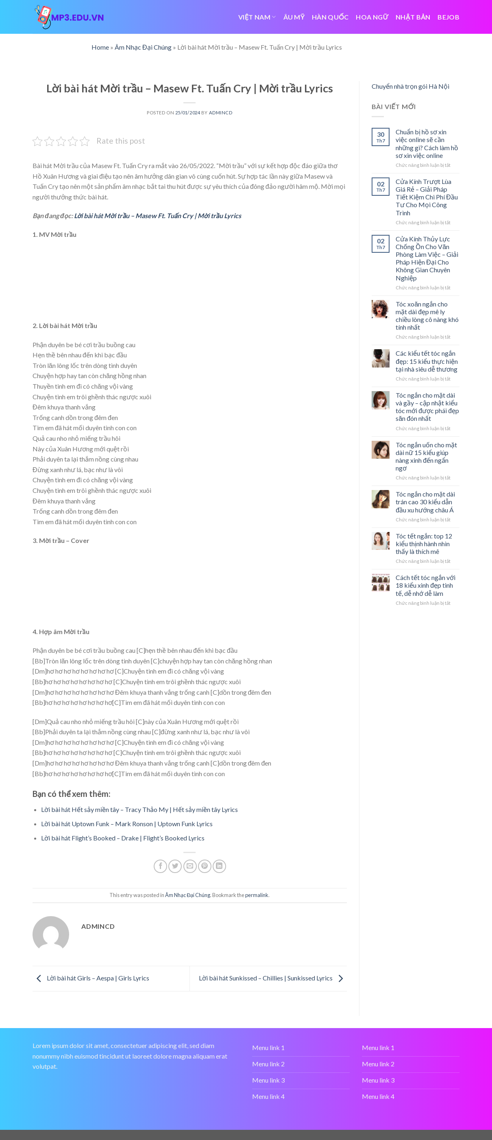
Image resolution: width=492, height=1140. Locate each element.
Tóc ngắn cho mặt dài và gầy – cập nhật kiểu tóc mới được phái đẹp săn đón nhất (427, 406)
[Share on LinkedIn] (219, 866)
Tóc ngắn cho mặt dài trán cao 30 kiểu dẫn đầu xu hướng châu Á (425, 501)
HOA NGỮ (372, 17)
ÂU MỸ (294, 17)
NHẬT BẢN (413, 17)
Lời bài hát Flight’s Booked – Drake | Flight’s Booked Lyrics (123, 838)
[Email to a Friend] (190, 866)
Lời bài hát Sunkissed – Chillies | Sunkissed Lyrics (273, 978)
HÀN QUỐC (330, 17)
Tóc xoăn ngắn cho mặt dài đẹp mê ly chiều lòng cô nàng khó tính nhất (427, 315)
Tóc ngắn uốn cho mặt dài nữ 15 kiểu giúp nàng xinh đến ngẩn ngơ (426, 456)
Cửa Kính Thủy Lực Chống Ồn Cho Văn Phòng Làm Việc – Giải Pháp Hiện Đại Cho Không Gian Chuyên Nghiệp (427, 258)
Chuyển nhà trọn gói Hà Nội (410, 86)
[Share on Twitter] (175, 866)
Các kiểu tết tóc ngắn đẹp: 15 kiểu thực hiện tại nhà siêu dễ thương (427, 360)
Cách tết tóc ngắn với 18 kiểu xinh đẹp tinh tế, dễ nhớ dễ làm (425, 585)
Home (100, 47)
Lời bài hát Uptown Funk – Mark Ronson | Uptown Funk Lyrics (127, 823)
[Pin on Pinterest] (204, 866)
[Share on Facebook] (160, 866)
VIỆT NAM (257, 17)
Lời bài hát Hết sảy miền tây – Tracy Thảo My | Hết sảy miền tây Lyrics (139, 809)
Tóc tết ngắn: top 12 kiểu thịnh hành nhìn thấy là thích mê (424, 543)
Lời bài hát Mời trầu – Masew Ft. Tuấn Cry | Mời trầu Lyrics (157, 215)
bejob (448, 17)
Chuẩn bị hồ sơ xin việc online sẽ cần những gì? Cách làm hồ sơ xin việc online (427, 143)
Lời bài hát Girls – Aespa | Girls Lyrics (91, 978)
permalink (256, 895)
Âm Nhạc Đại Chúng (143, 47)
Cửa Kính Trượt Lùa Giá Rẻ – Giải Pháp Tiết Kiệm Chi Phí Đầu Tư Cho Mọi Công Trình (427, 197)
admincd (221, 112)
